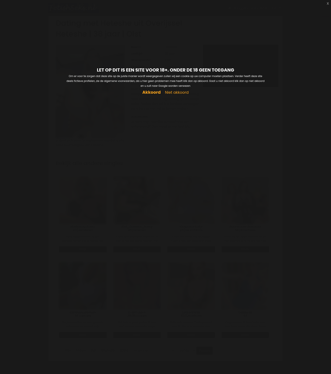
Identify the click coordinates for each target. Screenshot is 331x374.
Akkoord (151, 92)
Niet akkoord (177, 92)
